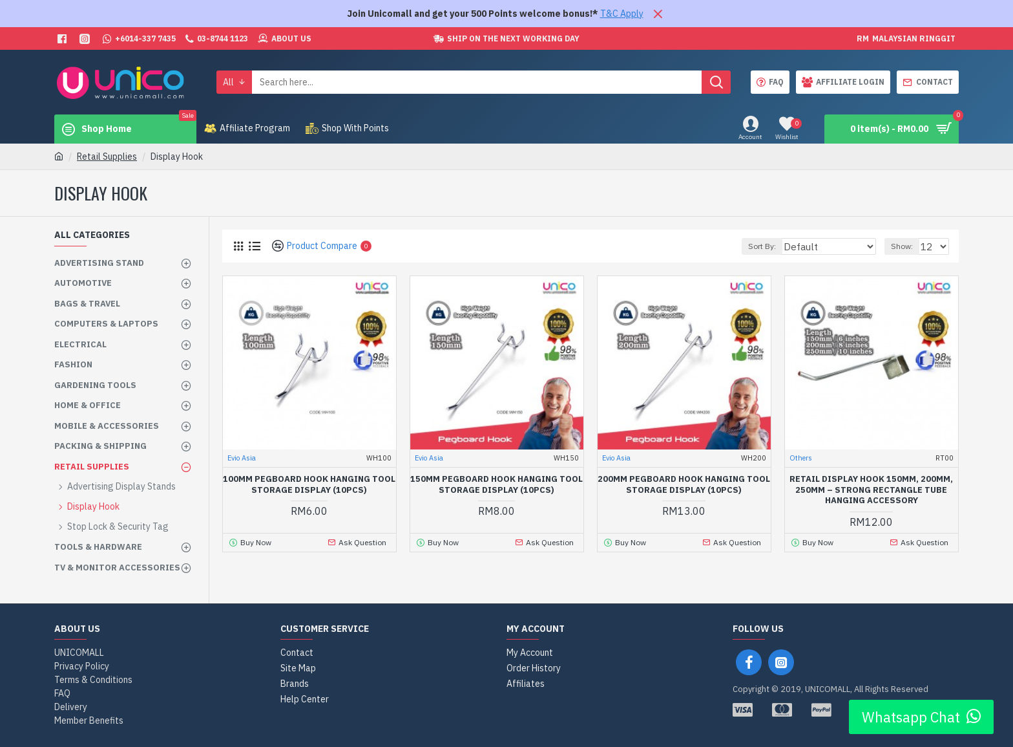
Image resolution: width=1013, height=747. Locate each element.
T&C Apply (621, 13)
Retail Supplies (107, 156)
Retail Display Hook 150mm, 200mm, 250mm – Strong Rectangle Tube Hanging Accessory (871, 490)
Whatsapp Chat (921, 717)
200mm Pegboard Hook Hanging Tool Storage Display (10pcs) (684, 484)
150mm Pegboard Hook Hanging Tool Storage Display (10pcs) (496, 484)
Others (800, 457)
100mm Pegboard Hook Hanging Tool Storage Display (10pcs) (309, 484)
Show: (906, 246)
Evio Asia (241, 457)
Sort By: (785, 246)
